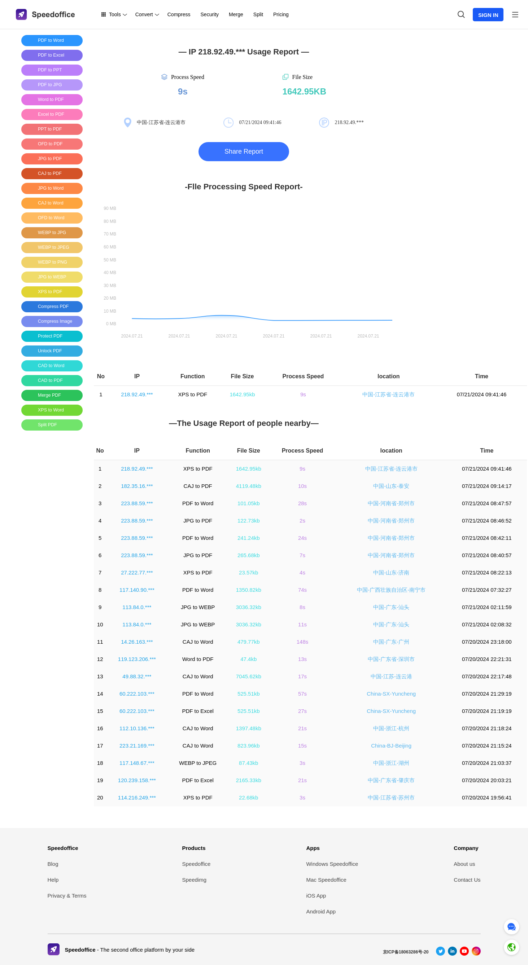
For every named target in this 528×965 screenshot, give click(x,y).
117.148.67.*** (136, 763)
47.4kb (248, 659)
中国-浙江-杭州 (391, 728)
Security (210, 14)
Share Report (243, 151)
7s (302, 555)
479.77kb (248, 642)
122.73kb (248, 520)
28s (302, 503)
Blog (53, 864)
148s (303, 642)
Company (466, 848)
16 (100, 728)
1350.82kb (248, 590)
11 (100, 642)
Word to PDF (197, 659)
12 (100, 659)
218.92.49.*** (137, 394)
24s (302, 538)
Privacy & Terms (67, 896)
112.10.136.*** (136, 728)
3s (302, 763)
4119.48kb (248, 486)
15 (100, 711)
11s (302, 624)
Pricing (281, 14)
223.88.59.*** (137, 503)
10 (100, 624)
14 (100, 694)
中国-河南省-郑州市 (391, 503)
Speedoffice (63, 848)
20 (100, 797)
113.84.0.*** (136, 607)
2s (302, 520)
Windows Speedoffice (332, 864)
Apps (313, 848)
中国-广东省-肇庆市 (391, 780)
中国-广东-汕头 (391, 607)
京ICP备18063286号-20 (406, 952)
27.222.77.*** (137, 572)
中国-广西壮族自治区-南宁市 (391, 590)
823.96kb (248, 746)
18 (100, 763)
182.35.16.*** (137, 486)
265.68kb (248, 555)
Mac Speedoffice (326, 880)
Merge (236, 14)
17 (100, 746)
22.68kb (248, 797)
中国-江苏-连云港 (391, 676)
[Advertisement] (50, 544)
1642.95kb (242, 394)
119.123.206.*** (137, 659)
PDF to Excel (198, 711)
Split (258, 14)
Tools (115, 14)
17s (302, 676)
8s (302, 607)
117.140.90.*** (136, 590)
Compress (179, 14)
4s (302, 572)
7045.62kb (248, 676)
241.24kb (248, 538)
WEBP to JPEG (198, 763)
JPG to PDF (197, 520)
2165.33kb (248, 780)
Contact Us (467, 880)
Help (53, 880)
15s (302, 746)
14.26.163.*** (137, 642)
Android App (321, 911)
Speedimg (194, 880)
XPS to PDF (192, 394)
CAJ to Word (198, 642)
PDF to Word (197, 503)
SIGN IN (488, 15)
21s (302, 728)
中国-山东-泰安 (391, 486)
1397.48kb (248, 728)
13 (100, 676)
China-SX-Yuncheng (391, 694)
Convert (144, 14)
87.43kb (248, 763)
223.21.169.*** (136, 746)
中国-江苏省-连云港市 (388, 394)
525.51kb (248, 694)
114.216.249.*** (137, 797)
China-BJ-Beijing (391, 746)
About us (464, 864)
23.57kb (248, 572)
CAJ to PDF (198, 486)
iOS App (316, 896)
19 (100, 780)
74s (302, 590)
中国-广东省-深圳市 (391, 659)
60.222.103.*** (136, 694)
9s (303, 394)
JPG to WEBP (198, 607)
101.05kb (248, 503)
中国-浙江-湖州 (391, 763)
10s (302, 486)
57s (302, 694)
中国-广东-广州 (391, 642)
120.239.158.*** (137, 780)
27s (302, 711)
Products (194, 848)
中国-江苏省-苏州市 (391, 797)
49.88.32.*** (136, 676)
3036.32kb (248, 607)
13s (302, 659)
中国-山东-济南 (391, 572)
